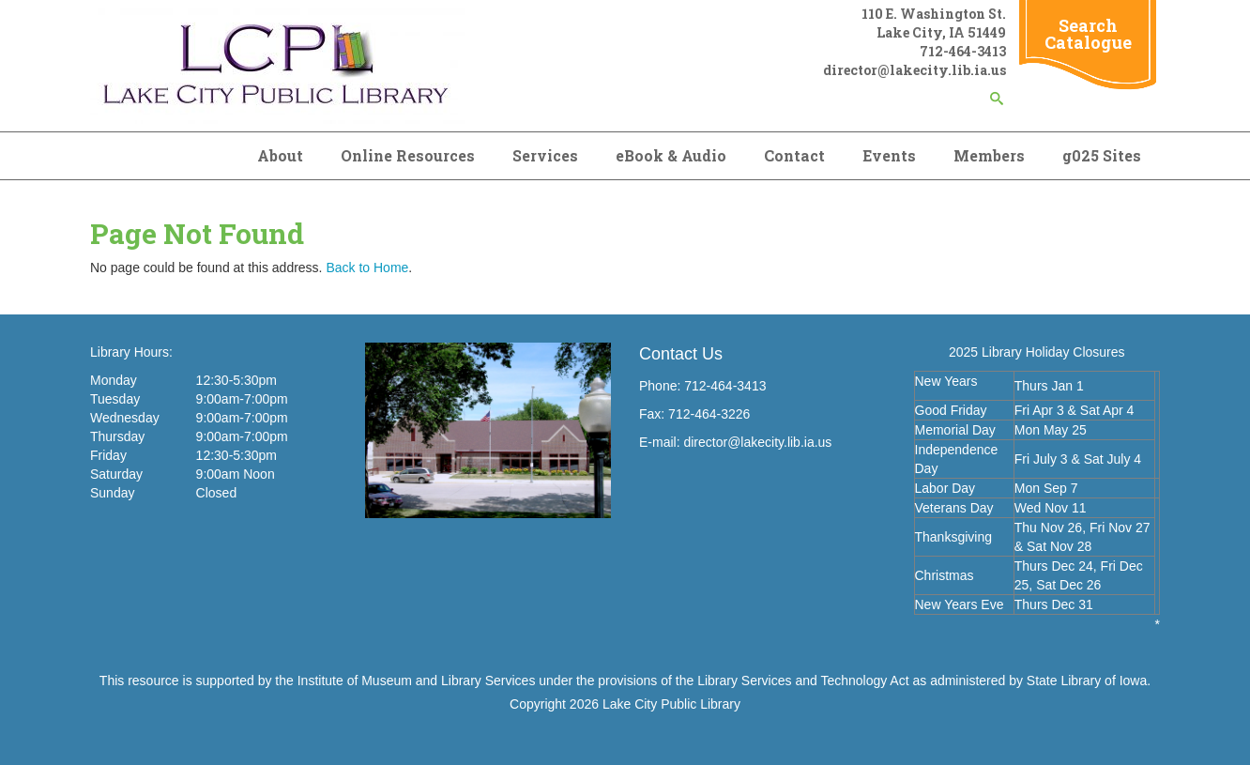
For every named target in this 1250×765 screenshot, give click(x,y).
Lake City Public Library (671, 703)
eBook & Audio (671, 155)
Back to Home (367, 267)
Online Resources (408, 155)
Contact (794, 155)
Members (989, 155)
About (280, 155)
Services (545, 155)
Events (889, 155)
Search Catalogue (1088, 34)
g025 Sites (1101, 155)
